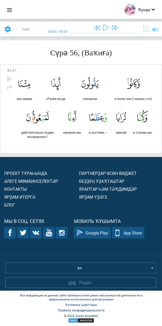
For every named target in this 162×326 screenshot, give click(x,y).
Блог (9, 205)
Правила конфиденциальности (81, 310)
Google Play (92, 233)
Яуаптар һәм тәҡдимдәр (108, 189)
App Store (128, 233)
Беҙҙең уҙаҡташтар (101, 181)
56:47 (11, 70)
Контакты (15, 189)
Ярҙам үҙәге (93, 197)
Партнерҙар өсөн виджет (108, 173)
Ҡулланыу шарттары (81, 305)
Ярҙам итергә (19, 197)
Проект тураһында (25, 173)
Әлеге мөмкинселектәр (31, 181)
